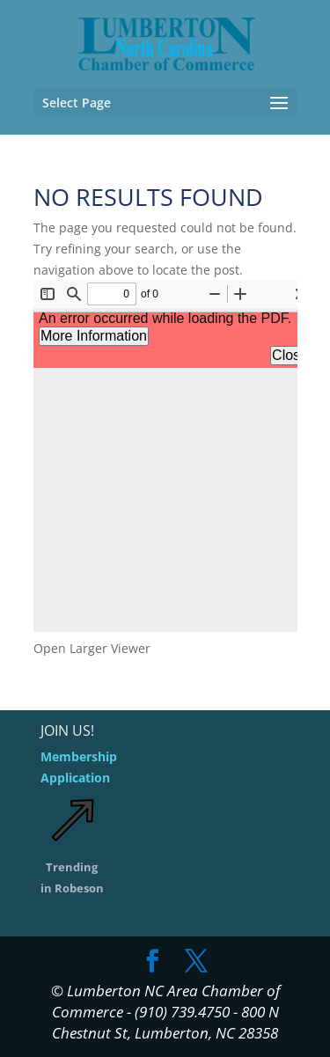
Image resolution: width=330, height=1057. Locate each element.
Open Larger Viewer (91, 648)
